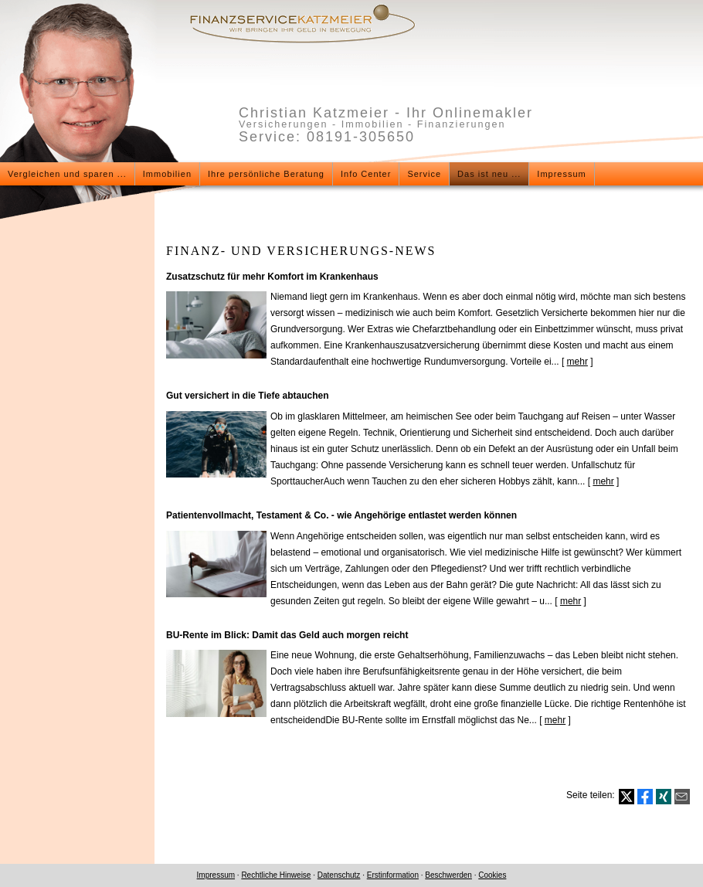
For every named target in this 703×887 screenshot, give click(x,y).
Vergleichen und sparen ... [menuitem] (67, 173)
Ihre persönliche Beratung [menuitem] (266, 173)
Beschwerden (448, 875)
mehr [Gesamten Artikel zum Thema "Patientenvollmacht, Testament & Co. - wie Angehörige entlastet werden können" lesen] (570, 601)
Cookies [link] (492, 875)
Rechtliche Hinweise (276, 875)
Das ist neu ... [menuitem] (489, 173)
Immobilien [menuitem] (167, 173)
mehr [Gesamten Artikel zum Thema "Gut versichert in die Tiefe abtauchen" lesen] (603, 481)
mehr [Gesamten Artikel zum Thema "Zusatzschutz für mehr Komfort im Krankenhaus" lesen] (577, 361)
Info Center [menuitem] (366, 173)
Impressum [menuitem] (561, 173)
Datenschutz (339, 875)
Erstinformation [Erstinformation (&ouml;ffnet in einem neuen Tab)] (393, 875)
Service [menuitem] (424, 173)
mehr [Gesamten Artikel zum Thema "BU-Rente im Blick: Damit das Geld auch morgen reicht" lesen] (555, 720)
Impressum (216, 875)
